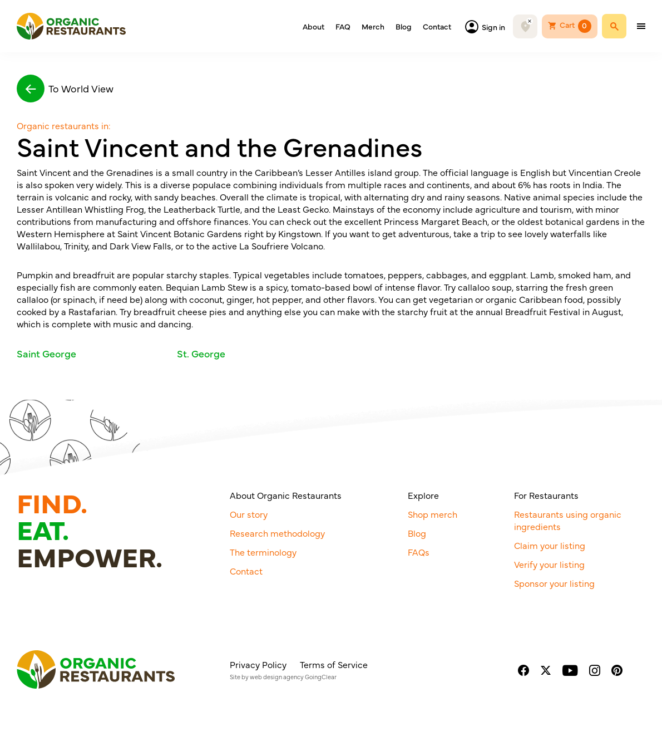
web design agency (277, 676)
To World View (65, 88)
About (313, 26)
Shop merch (432, 514)
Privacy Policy (258, 664)
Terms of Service (334, 664)
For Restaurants (546, 495)
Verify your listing (549, 564)
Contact (437, 26)
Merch (373, 26)
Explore (423, 495)
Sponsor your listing (554, 583)
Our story (249, 514)
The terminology (263, 552)
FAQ (342, 26)
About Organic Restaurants (286, 495)
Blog (404, 26)
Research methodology (277, 533)
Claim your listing (549, 545)
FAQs (418, 552)
